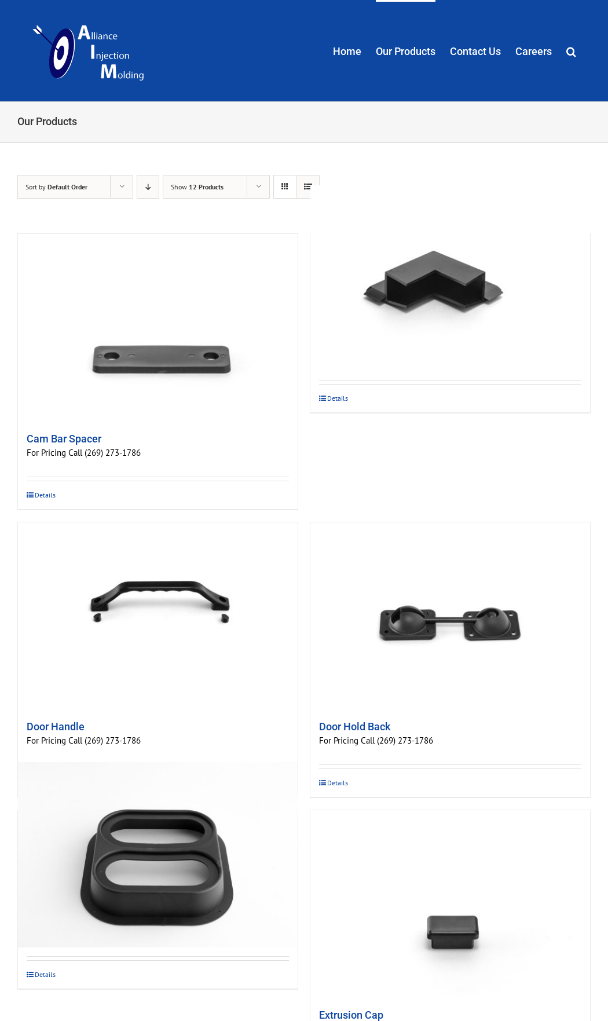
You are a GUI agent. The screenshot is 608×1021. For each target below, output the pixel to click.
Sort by (56, 186)
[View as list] (307, 186)
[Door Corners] (450, 278)
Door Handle (56, 726)
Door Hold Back (354, 726)
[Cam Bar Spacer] (158, 326)
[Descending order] (148, 187)
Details (45, 495)
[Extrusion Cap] (450, 903)
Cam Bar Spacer (64, 439)
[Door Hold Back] (450, 615)
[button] (571, 50)
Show (197, 186)
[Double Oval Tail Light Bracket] (158, 854)
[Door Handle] (158, 615)
